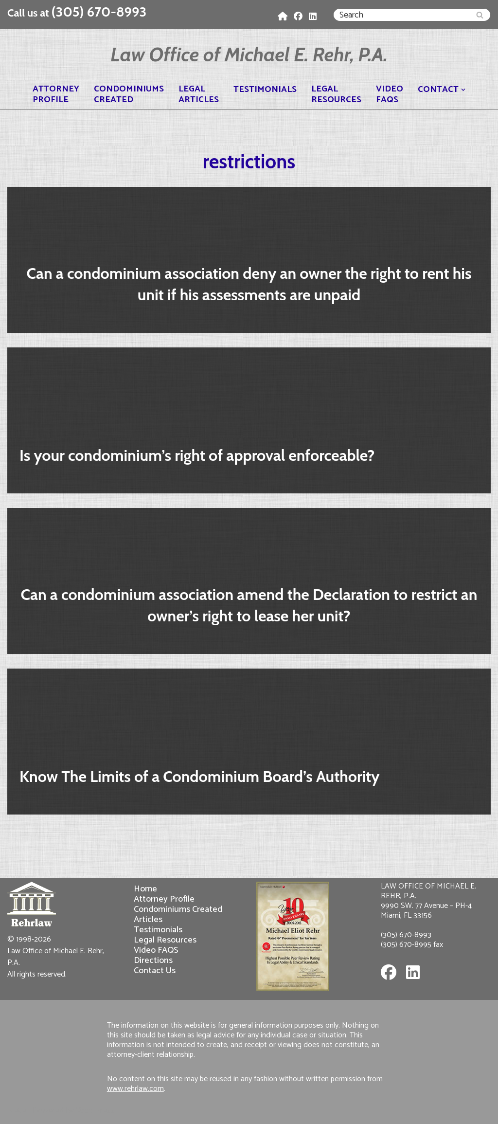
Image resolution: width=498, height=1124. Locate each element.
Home (145, 889)
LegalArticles (198, 94)
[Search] (401, 14)
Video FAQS (156, 950)
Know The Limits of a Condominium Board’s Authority (199, 776)
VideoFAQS (389, 94)
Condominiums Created (178, 909)
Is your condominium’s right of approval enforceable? (196, 455)
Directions (153, 960)
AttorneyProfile (56, 94)
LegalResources (336, 94)
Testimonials (265, 90)
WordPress (95, 1111)
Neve (16, 1111)
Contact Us (155, 970)
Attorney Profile (164, 899)
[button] (463, 90)
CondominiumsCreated (129, 94)
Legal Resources (165, 940)
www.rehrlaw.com (135, 1088)
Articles (148, 919)
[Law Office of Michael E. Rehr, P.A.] (249, 54)
